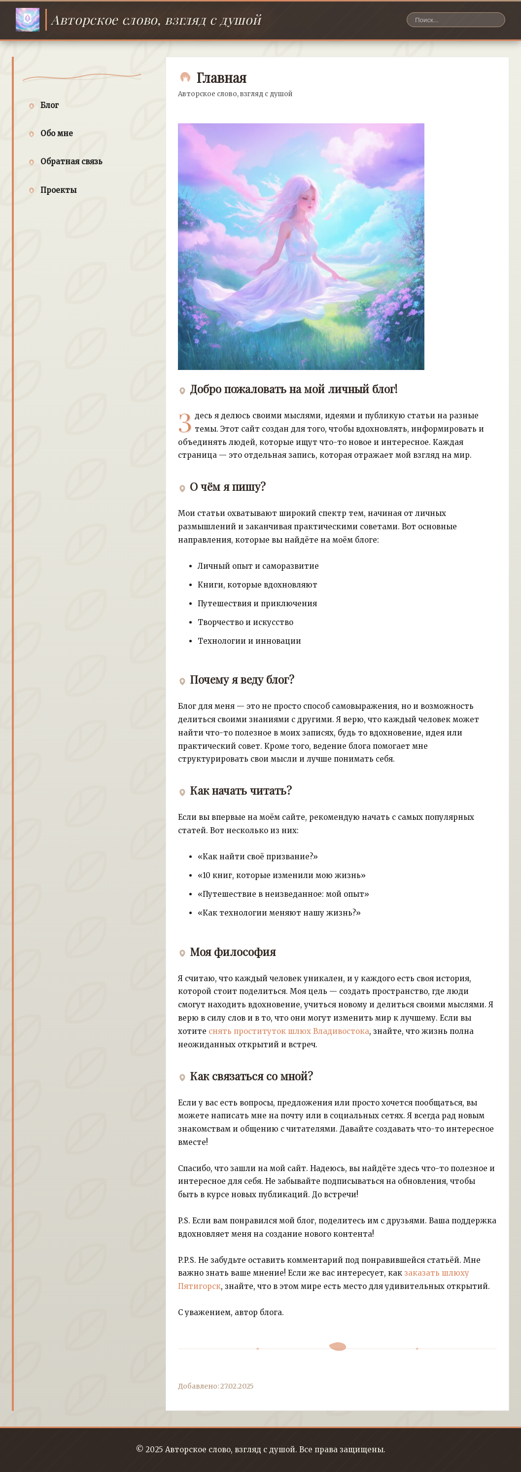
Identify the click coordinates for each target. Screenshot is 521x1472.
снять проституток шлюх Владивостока (288, 1031)
